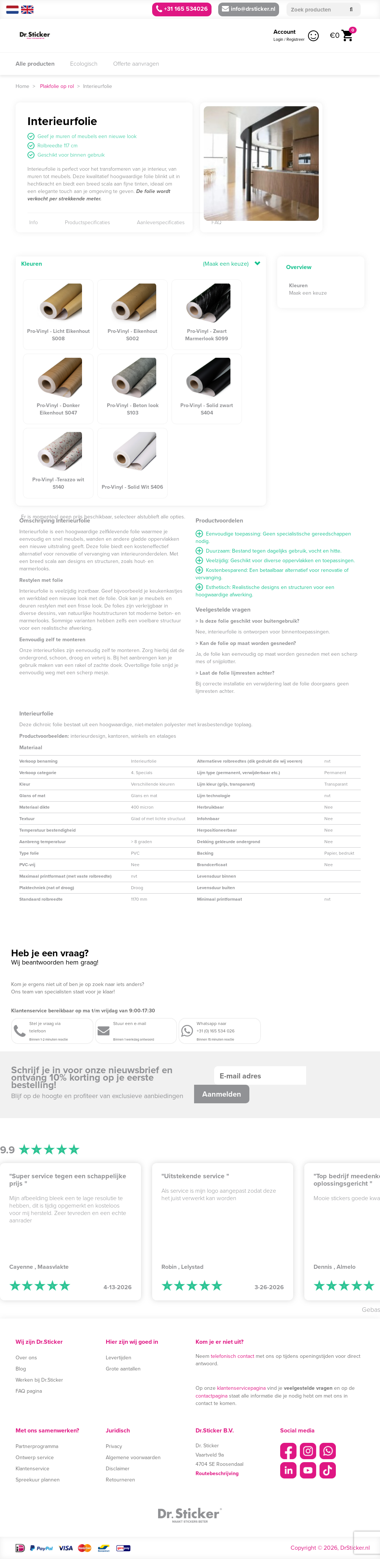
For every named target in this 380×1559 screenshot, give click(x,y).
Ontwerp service (35, 1457)
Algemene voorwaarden (133, 1457)
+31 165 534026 (182, 8)
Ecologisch (84, 63)
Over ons (26, 1358)
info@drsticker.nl (248, 8)
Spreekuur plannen (38, 1480)
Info (33, 222)
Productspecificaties (87, 222)
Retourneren (120, 1480)
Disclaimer (118, 1469)
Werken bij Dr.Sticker (39, 1380)
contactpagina (211, 1396)
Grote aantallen (123, 1369)
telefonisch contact (232, 1356)
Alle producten (35, 63)
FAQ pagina (29, 1391)
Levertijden (118, 1358)
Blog (21, 1369)
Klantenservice (32, 1469)
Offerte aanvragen (136, 63)
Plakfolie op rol (57, 86)
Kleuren (31, 263)
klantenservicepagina (241, 1388)
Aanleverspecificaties (160, 222)
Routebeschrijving (217, 1473)
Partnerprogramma (37, 1446)
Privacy (114, 1446)
